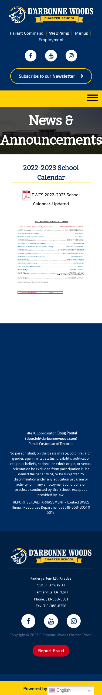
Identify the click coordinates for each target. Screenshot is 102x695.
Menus (81, 32)
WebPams (59, 32)
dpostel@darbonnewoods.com (51, 438)
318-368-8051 (57, 599)
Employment (51, 39)
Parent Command (26, 32)
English (60, 690)
